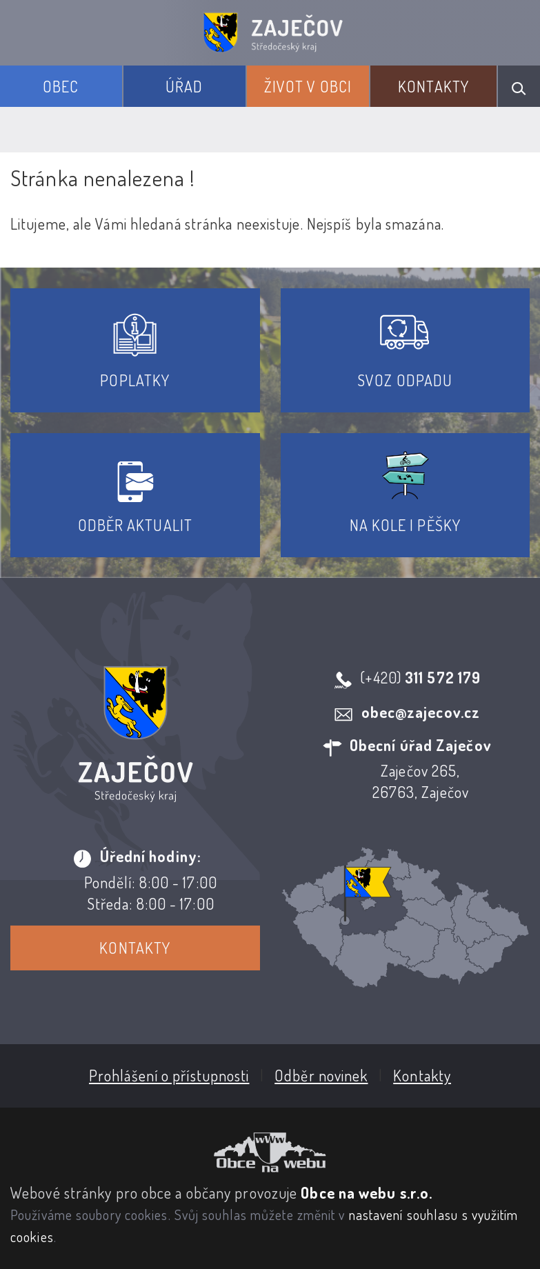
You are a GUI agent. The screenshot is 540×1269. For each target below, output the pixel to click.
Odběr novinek (321, 1075)
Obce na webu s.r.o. (366, 1192)
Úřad (184, 86)
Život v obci (308, 86)
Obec (61, 86)
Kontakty (433, 86)
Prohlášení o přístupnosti (169, 1075)
